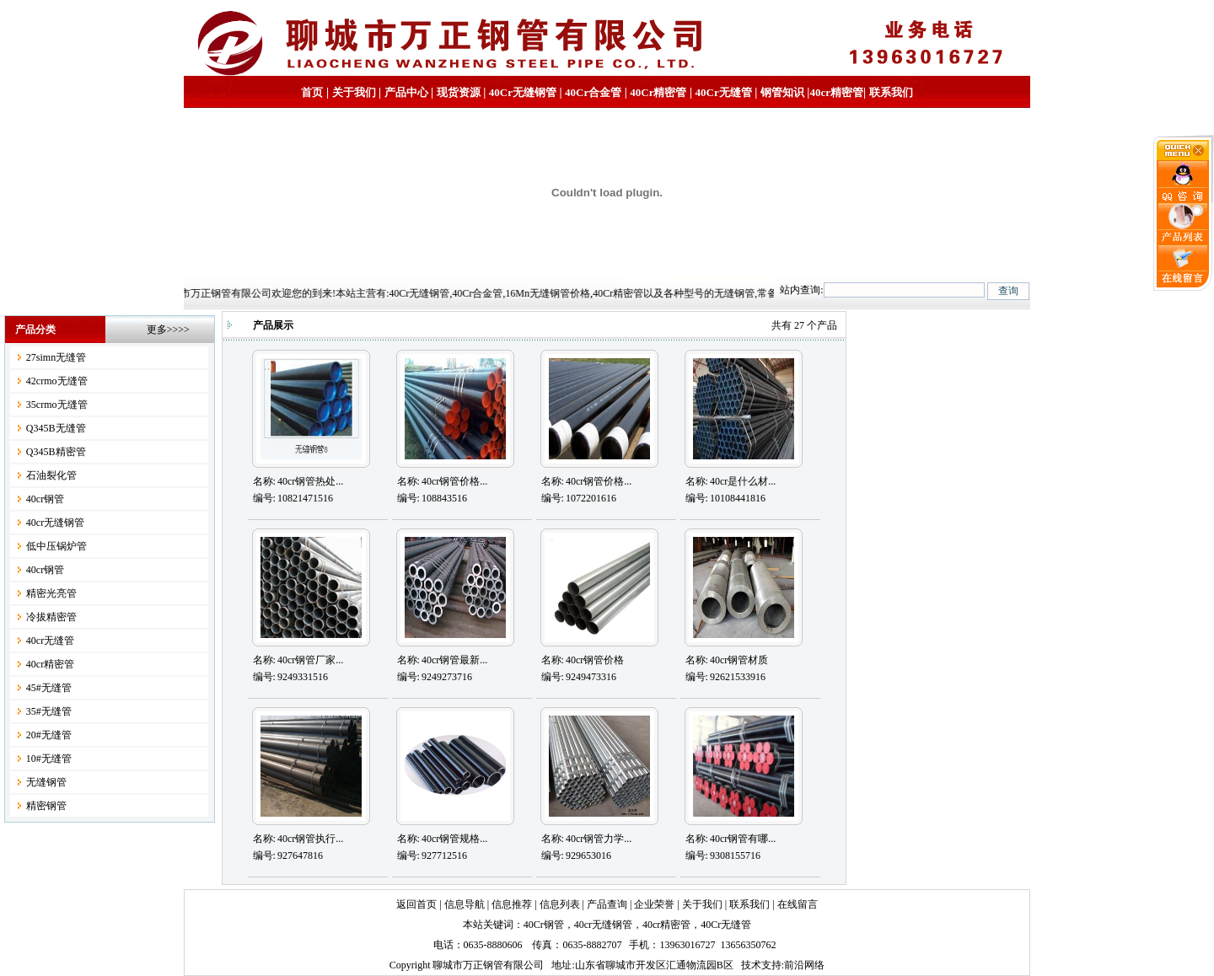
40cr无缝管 (50, 640)
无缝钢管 (46, 782)
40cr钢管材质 (739, 660)
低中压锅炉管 (56, 546)
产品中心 (406, 92)
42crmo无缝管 (57, 381)
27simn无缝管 (56, 357)
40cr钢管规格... (454, 839)
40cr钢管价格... (454, 481)
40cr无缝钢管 (55, 522)
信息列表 (560, 904)
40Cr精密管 (658, 92)
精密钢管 (46, 806)
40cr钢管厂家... (310, 660)
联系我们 (891, 92)
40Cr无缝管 (726, 924)
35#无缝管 (49, 711)
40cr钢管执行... (310, 839)
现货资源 (459, 92)
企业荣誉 (654, 904)
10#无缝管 (49, 758)
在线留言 (797, 904)
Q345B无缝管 (56, 428)
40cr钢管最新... (454, 660)
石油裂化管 (51, 475)
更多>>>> (168, 329)
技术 (751, 965)
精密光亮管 (51, 593)
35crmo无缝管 (57, 404)
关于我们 (354, 92)
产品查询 (607, 904)
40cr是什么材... (743, 481)
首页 (312, 92)
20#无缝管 (49, 735)
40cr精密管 (836, 92)
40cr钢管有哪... (743, 839)
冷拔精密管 (51, 617)
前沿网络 (804, 965)
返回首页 (416, 904)
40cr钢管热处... (310, 481)
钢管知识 (782, 92)
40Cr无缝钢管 (522, 92)
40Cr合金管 (593, 92)
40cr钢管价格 (595, 660)
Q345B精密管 (56, 452)
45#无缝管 (49, 688)
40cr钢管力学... (598, 839)
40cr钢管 (45, 499)
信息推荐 (512, 904)
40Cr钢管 (544, 924)
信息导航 (464, 904)
